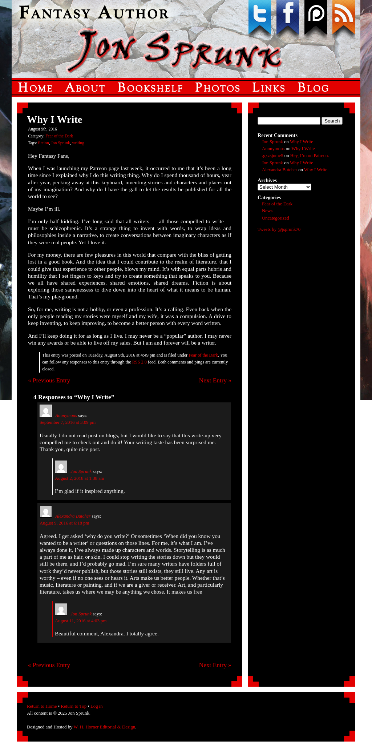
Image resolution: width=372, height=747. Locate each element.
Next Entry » (215, 380)
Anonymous (66, 415)
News (267, 210)
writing (78, 143)
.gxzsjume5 (272, 155)
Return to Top (73, 706)
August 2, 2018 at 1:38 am (79, 478)
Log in (96, 706)
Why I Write (301, 141)
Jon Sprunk (60, 143)
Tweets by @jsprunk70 (279, 229)
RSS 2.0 (139, 362)
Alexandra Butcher (72, 516)
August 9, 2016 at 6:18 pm (64, 523)
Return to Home (42, 706)
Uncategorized (275, 218)
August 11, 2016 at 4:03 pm (80, 620)
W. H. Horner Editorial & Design (104, 727)
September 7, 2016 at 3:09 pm (68, 422)
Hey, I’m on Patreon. (309, 155)
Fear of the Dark (59, 136)
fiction (43, 143)
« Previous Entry (49, 380)
